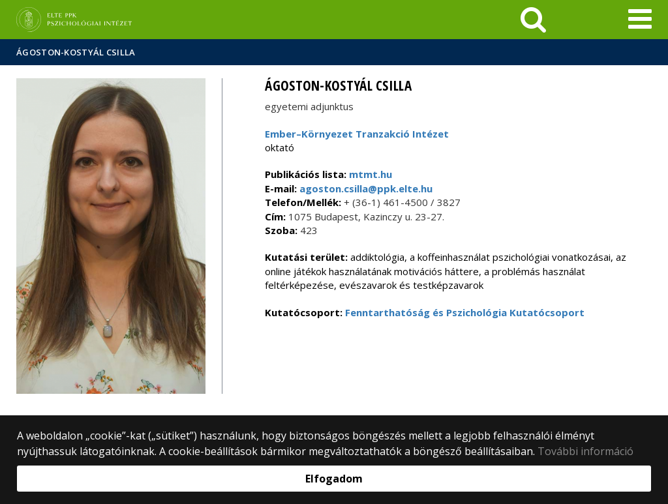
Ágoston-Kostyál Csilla (76, 52)
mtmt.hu (370, 174)
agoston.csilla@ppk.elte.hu (365, 188)
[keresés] (533, 19)
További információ (585, 451)
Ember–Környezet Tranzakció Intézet (357, 133)
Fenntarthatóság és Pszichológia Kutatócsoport (464, 312)
